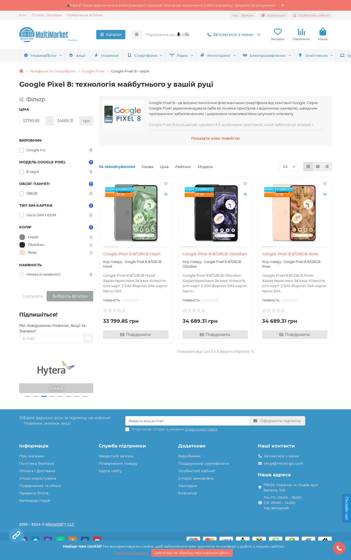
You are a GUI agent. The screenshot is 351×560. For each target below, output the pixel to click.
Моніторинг (119, 55)
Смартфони (40, 55)
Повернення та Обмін (85, 15)
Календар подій (34, 500)
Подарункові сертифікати (203, 463)
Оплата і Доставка (47, 15)
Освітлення (222, 55)
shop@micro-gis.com (283, 463)
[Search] (168, 34)
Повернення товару (118, 463)
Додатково (191, 446)
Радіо (79, 55)
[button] (27, 396)
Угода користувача (37, 478)
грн (243, 15)
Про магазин (31, 456)
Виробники (189, 456)
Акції (304, 55)
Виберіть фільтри (70, 296)
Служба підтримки (122, 446)
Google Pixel (93, 71)
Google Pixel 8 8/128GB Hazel (131, 253)
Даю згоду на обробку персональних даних (192, 553)
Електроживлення (171, 55)
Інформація (34, 446)
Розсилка (187, 493)
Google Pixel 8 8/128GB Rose (290, 253)
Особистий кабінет (197, 471)
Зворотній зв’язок (116, 456)
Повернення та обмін (40, 485)
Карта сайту (110, 471)
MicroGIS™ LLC (60, 524)
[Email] (187, 420)
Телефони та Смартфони (52, 71)
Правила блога (34, 493)
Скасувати (32, 296)
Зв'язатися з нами (229, 35)
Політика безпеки (36, 463)
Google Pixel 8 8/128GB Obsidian (215, 253)
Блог (23, 15)
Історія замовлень (196, 478)
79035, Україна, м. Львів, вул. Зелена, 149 (291, 487)
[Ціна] (32, 120)
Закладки (187, 485)
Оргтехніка (266, 55)
